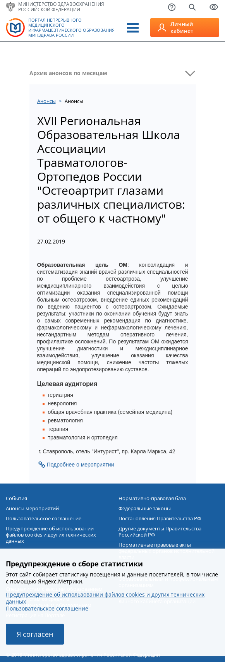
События (16, 498)
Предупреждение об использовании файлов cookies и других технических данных (51, 534)
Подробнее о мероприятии (80, 464)
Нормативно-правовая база (152, 498)
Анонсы (46, 101)
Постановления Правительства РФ (160, 518)
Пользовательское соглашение (43, 518)
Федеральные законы (145, 508)
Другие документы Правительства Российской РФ (160, 531)
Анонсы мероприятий (32, 508)
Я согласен (35, 634)
